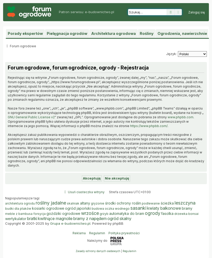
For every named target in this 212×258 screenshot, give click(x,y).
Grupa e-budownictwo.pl (70, 223)
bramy (187, 208)
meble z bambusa (19, 214)
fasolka (167, 213)
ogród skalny (119, 218)
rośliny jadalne (51, 203)
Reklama (79, 233)
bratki (32, 218)
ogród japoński (78, 208)
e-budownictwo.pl (99, 12)
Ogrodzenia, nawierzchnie (182, 33)
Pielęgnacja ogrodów (67, 33)
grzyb (104, 214)
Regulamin (97, 233)
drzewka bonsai (186, 214)
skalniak (73, 203)
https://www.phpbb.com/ (149, 126)
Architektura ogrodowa (113, 33)
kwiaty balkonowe (164, 208)
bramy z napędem (90, 218)
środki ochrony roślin (123, 203)
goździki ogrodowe (63, 213)
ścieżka (167, 203)
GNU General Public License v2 (31, 117)
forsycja (39, 214)
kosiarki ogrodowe (48, 208)
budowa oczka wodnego (111, 208)
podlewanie (151, 203)
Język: (171, 54)
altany (85, 203)
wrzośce (90, 213)
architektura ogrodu (20, 203)
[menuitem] (196, 12)
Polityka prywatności (124, 233)
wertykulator (15, 218)
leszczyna (185, 203)
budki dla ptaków (18, 208)
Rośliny (147, 33)
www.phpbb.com (180, 117)
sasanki (138, 208)
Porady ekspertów (25, 33)
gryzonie (97, 203)
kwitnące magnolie (55, 218)
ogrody (152, 213)
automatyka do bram (126, 213)
